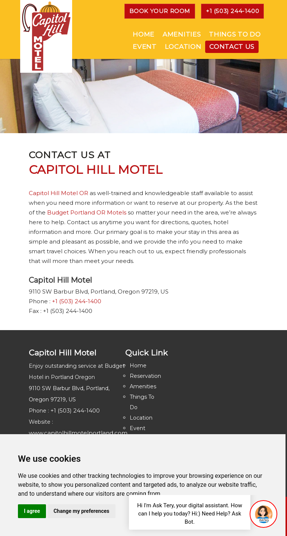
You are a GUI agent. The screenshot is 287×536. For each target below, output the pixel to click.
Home (143, 34)
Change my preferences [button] (81, 511)
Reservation (145, 376)
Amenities (182, 34)
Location (183, 46)
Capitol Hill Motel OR (58, 193)
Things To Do (234, 34)
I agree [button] (32, 511)
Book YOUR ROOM (159, 11)
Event (144, 46)
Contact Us (231, 46)
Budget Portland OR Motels (86, 212)
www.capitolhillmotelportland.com (78, 432)
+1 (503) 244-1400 (232, 11)
